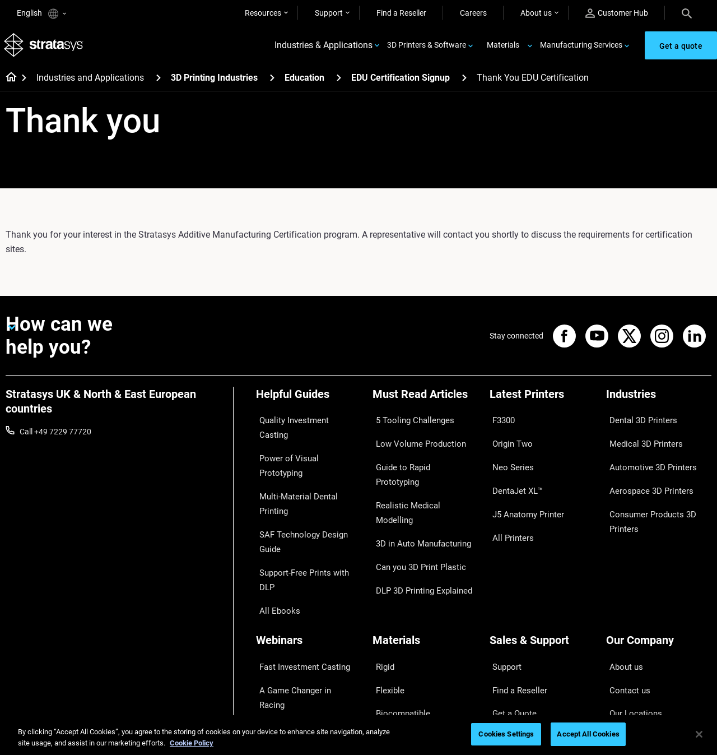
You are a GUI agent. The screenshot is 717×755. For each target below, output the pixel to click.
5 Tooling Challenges (408, 422)
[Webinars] (308, 551)
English (41, 13)
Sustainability (629, 652)
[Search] (686, 13)
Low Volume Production (414, 438)
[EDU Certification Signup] (464, 83)
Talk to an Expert (518, 619)
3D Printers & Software (426, 48)
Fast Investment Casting (298, 570)
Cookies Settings (506, 734)
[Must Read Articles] (425, 403)
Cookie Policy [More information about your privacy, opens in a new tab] (191, 743)
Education (304, 83)
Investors (622, 668)
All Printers (508, 505)
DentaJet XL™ (514, 471)
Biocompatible (397, 603)
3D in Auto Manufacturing (417, 488)
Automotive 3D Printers (646, 455)
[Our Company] (658, 551)
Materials (503, 48)
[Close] (699, 734)
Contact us (625, 586)
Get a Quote (510, 603)
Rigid (381, 570)
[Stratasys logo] (45, 48)
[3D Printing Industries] (272, 83)
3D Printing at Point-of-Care (304, 619)
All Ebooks (274, 505)
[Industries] (658, 403)
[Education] (339, 83)
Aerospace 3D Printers (644, 471)
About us (536, 12)
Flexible (385, 586)
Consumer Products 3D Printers (646, 495)
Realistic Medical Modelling (419, 471)
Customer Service (520, 652)
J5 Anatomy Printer (523, 488)
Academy (622, 635)
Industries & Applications (323, 48)
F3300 (501, 422)
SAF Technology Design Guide (307, 471)
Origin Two (508, 438)
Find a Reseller (401, 12)
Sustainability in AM (290, 603)
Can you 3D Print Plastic (414, 505)
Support (329, 12)
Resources (263, 12)
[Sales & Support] (542, 551)
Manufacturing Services (581, 48)
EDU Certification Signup (400, 83)
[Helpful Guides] (308, 403)
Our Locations (630, 603)
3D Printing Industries (214, 83)
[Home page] (8, 84)
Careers (473, 12)
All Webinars (277, 652)
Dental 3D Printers (637, 422)
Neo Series (508, 455)
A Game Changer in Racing (302, 586)
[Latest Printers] (542, 403)
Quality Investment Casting (303, 422)
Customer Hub (616, 13)
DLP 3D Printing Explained (418, 521)
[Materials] (425, 551)
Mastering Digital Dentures (302, 635)
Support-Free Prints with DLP (306, 488)
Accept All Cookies (588, 734)
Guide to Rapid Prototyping (420, 455)
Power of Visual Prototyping (304, 438)
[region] (358, 735)
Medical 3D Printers (639, 438)
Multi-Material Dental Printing (306, 455)
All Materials (394, 619)
